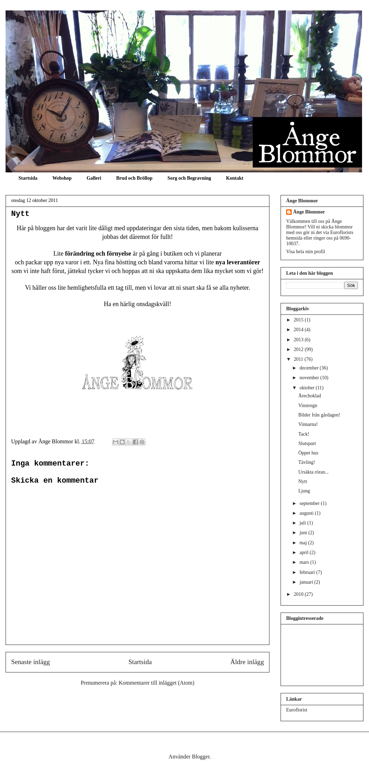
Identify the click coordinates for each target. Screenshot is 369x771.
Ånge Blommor (309, 212)
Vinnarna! (308, 424)
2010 (299, 594)
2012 (299, 349)
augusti (307, 513)
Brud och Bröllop (134, 178)
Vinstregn (307, 405)
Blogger (201, 757)
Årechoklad (309, 395)
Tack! (303, 434)
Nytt (20, 214)
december (309, 368)
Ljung (304, 490)
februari (307, 572)
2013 (299, 339)
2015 (299, 319)
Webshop (61, 178)
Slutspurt (307, 443)
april (304, 552)
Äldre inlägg (247, 661)
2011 (299, 359)
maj (303, 542)
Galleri (94, 178)
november (309, 377)
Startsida (27, 178)
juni (303, 532)
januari (306, 582)
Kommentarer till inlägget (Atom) (156, 683)
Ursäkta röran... (313, 472)
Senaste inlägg (30, 661)
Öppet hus (308, 452)
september (310, 503)
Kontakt (234, 178)
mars (304, 562)
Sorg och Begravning (189, 178)
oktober (307, 387)
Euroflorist (296, 709)
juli (303, 522)
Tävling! (306, 462)
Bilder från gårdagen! (319, 415)
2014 (299, 329)
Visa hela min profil (305, 251)
